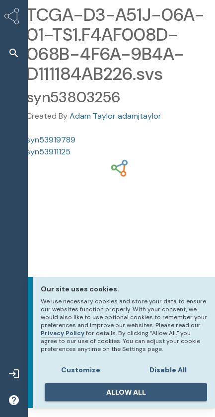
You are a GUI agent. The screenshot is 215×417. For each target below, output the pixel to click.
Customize (80, 369)
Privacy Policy (62, 333)
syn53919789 (50, 140)
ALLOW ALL (126, 392)
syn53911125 (48, 151)
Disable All (168, 369)
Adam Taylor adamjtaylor (115, 116)
